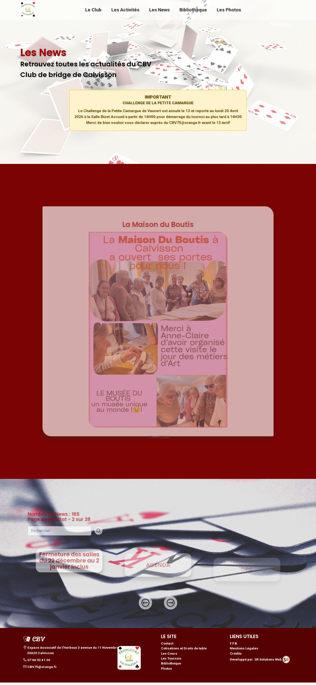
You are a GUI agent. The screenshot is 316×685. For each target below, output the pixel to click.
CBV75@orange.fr (40, 669)
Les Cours (169, 656)
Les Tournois (171, 661)
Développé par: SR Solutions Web (260, 662)
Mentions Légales (244, 651)
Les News (159, 9)
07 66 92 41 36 (36, 662)
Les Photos (229, 9)
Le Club (93, 9)
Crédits (236, 656)
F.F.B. (234, 646)
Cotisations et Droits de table (184, 651)
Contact (167, 646)
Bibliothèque (193, 9)
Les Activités (125, 9)
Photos (166, 671)
